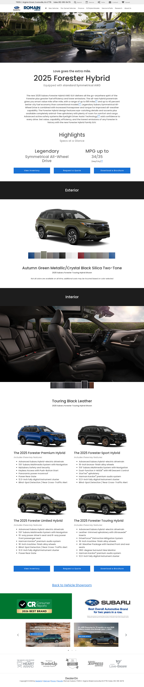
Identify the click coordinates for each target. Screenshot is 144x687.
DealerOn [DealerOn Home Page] (38, 681)
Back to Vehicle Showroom (72, 585)
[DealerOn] (71, 678)
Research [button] (118, 8)
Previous (18, 635)
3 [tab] (76, 650)
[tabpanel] (48, 635)
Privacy (53, 681)
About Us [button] (127, 8)
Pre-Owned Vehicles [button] (68, 8)
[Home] (46, 8)
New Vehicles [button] (54, 8)
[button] (31, 255)
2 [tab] (72, 650)
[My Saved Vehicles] (126, 2)
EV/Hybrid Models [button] (93, 8)
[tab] (31, 255)
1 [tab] (68, 650)
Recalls (60, 681)
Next (126, 635)
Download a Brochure (112, 170)
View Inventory (32, 170)
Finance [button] (81, 8)
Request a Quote (72, 170)
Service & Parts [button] (107, 8)
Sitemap (46, 681)
